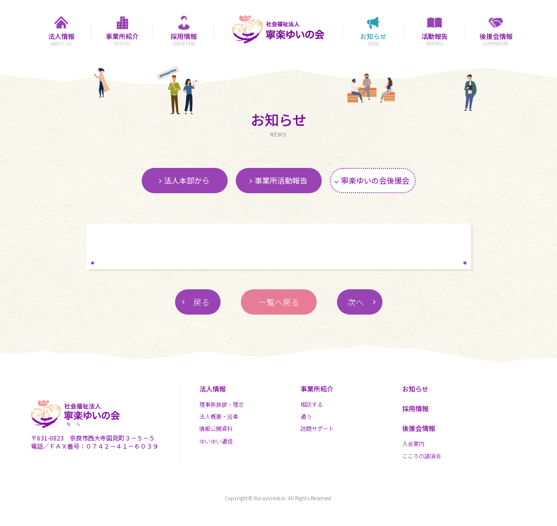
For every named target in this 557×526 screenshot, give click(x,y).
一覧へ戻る (279, 302)
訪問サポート (317, 428)
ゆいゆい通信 (216, 441)
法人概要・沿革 (218, 416)
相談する (312, 404)
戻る (201, 302)
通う (306, 416)
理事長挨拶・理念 (221, 404)
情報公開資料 (216, 428)
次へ (356, 302)
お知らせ (415, 388)
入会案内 (413, 444)
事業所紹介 (317, 388)
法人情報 (212, 388)
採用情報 (415, 408)
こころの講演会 (421, 456)
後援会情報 (418, 428)
